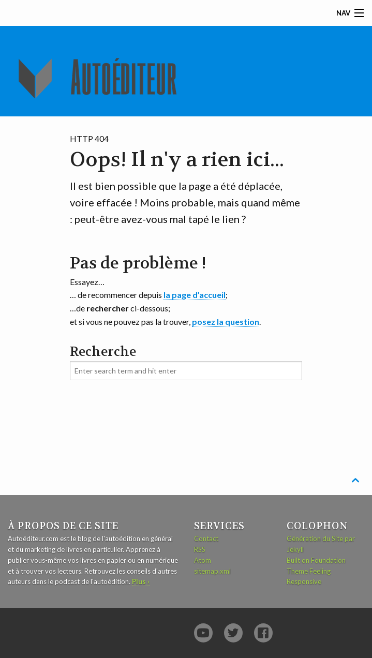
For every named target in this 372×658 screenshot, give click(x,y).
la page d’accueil (194, 295)
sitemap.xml (212, 571)
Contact (206, 538)
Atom (202, 560)
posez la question (225, 321)
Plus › (141, 581)
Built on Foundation (316, 560)
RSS (199, 549)
